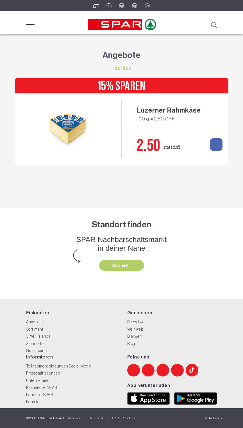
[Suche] (213, 24)
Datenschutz (97, 418)
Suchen (121, 265)
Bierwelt (134, 336)
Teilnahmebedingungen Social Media (59, 366)
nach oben (213, 418)
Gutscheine (36, 350)
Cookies (129, 418)
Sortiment (35, 329)
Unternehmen (38, 380)
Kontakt (33, 402)
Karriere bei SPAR (42, 387)
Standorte (35, 343)
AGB (115, 418)
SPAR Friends (38, 336)
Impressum (76, 418)
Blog (131, 343)
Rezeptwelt (137, 322)
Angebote (34, 322)
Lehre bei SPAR (39, 395)
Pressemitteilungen (43, 373)
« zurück (121, 68)
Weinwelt (135, 329)
